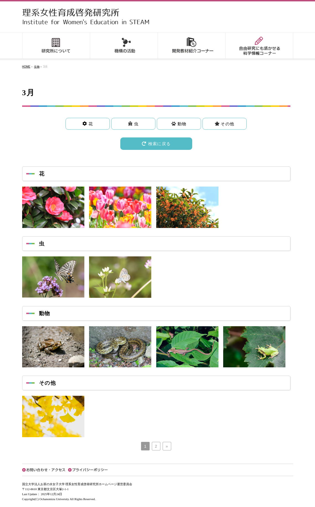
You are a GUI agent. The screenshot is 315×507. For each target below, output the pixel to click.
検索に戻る (156, 143)
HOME (26, 66)
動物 (181, 123)
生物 (37, 66)
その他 (226, 123)
